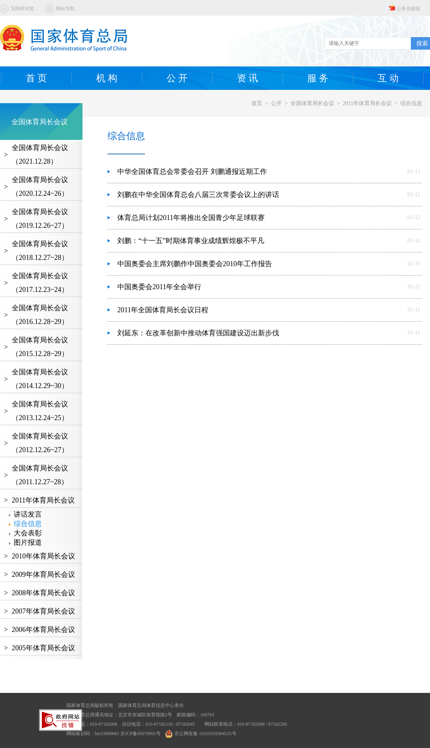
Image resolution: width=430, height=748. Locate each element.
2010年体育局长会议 (43, 556)
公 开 (177, 78)
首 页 (36, 78)
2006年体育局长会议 (43, 629)
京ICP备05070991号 (140, 733)
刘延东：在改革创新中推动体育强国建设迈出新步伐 (198, 333)
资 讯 (247, 78)
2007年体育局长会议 (43, 611)
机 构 (106, 78)
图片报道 (28, 542)
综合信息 (411, 103)
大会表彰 (28, 533)
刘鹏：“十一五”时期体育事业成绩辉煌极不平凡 (190, 241)
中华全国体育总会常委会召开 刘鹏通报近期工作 (192, 171)
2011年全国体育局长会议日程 (162, 310)
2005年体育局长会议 (43, 648)
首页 (256, 103)
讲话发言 (28, 514)
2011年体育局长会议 (367, 103)
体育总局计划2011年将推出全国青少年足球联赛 (191, 218)
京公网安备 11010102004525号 (200, 733)
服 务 (317, 78)
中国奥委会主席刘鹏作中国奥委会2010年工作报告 (194, 264)
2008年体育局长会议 (43, 593)
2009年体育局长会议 (43, 574)
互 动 (388, 78)
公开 (276, 103)
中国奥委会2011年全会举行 (159, 287)
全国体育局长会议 (312, 103)
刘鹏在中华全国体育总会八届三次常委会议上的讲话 (198, 195)
